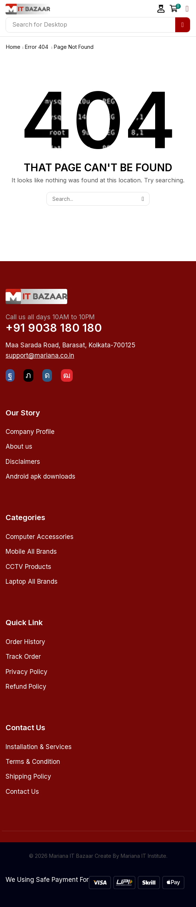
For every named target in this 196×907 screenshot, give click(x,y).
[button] (161, 8)
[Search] (182, 24)
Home (13, 47)
